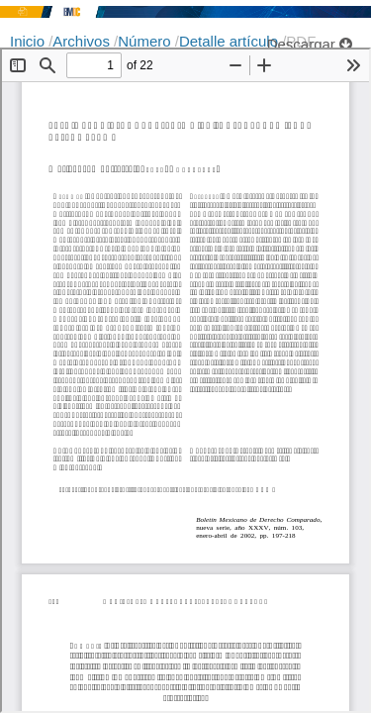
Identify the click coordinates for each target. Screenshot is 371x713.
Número (146, 41)
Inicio (29, 41)
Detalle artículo (230, 41)
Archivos (83, 41)
